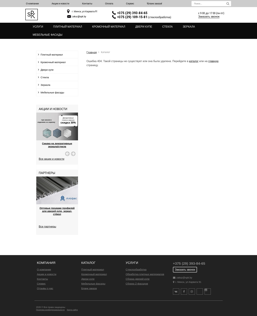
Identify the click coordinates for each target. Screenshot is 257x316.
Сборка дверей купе (138, 278)
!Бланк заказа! (154, 3)
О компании (32, 3)
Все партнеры (47, 226)
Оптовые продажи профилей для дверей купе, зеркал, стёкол (56, 211)
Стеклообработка (136, 269)
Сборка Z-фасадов (137, 283)
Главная (92, 52)
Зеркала (189, 26)
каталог (194, 61)
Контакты (87, 3)
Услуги (38, 26)
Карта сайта (72, 310)
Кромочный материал (108, 26)
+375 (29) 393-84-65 (132, 13)
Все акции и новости (51, 158)
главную (213, 61)
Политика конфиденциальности (50, 310)
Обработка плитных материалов (145, 274)
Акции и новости (60, 3)
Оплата (109, 3)
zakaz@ (79, 16)
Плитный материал (67, 26)
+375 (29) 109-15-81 (132, 17)
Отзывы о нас (45, 288)
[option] (57, 134)
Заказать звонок (209, 16)
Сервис (130, 3)
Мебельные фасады (48, 34)
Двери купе (143, 26)
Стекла (167, 26)
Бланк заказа (89, 288)
